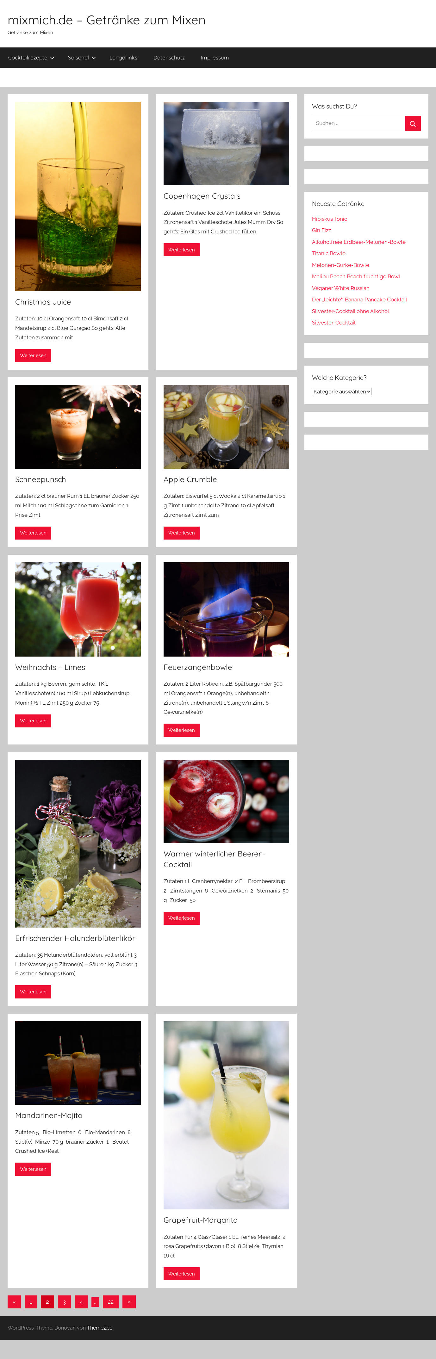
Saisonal (82, 57)
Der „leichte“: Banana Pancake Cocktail (359, 299)
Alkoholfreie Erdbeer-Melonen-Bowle (359, 242)
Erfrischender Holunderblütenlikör (75, 938)
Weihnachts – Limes (50, 667)
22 (111, 1302)
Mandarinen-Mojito (49, 1115)
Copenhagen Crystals (202, 196)
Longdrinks (123, 57)
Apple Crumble (190, 479)
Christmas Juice (43, 301)
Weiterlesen (33, 355)
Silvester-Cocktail (334, 322)
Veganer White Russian (341, 288)
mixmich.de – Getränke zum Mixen (107, 20)
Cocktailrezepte (31, 57)
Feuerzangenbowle (198, 667)
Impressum (215, 57)
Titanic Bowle (329, 253)
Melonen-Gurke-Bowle (340, 265)
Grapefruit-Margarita (201, 1220)
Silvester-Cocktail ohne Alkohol (350, 311)
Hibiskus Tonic (329, 219)
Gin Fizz (321, 230)
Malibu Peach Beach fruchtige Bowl (356, 276)
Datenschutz (169, 57)
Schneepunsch (40, 479)
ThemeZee (99, 1328)
